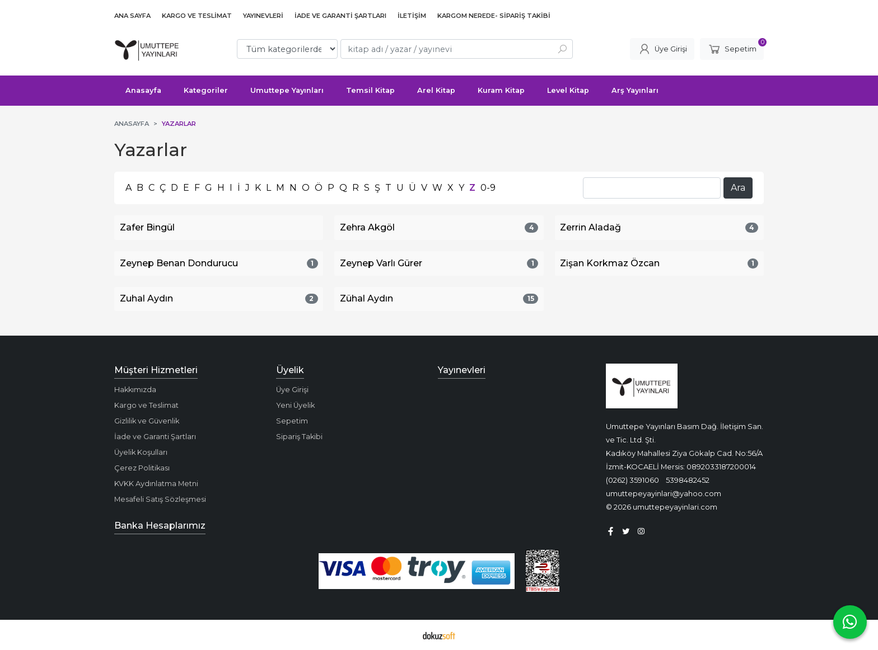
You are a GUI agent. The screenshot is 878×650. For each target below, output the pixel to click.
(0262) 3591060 (632, 479)
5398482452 (687, 479)
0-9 (488, 187)
